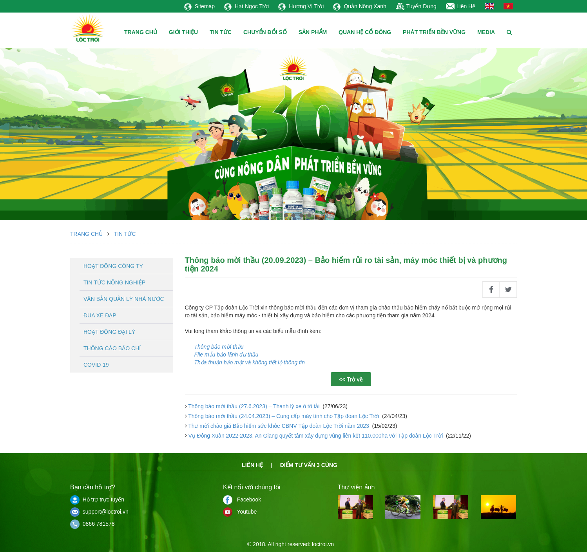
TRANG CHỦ (140, 32)
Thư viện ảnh (356, 487)
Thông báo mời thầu (219, 347)
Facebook (242, 499)
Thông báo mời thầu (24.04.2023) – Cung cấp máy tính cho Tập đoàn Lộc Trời (284, 416)
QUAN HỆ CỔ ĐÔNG (365, 32)
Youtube (240, 512)
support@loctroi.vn (99, 512)
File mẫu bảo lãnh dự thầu (226, 354)
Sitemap (199, 6)
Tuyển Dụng (416, 6)
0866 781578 (92, 524)
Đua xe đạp (99, 315)
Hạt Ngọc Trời (246, 6)
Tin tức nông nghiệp (114, 282)
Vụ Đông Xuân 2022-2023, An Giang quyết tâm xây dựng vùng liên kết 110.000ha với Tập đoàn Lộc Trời (316, 436)
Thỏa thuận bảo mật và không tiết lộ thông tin (249, 362)
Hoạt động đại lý (109, 332)
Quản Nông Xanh (359, 6)
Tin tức (125, 234)
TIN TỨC (221, 32)
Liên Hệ (460, 6)
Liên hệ (252, 465)
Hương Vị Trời (301, 6)
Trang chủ (86, 234)
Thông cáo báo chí (112, 348)
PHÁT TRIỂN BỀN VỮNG (434, 32)
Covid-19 (96, 365)
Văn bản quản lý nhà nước (123, 299)
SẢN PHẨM (313, 32)
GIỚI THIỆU (183, 32)
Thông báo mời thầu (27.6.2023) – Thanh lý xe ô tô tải (254, 406)
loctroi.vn (323, 544)
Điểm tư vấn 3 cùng (308, 465)
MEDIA (486, 32)
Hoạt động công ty (113, 266)
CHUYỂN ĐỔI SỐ (265, 32)
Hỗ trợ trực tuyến (97, 499)
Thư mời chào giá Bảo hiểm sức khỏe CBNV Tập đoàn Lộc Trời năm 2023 (279, 426)
